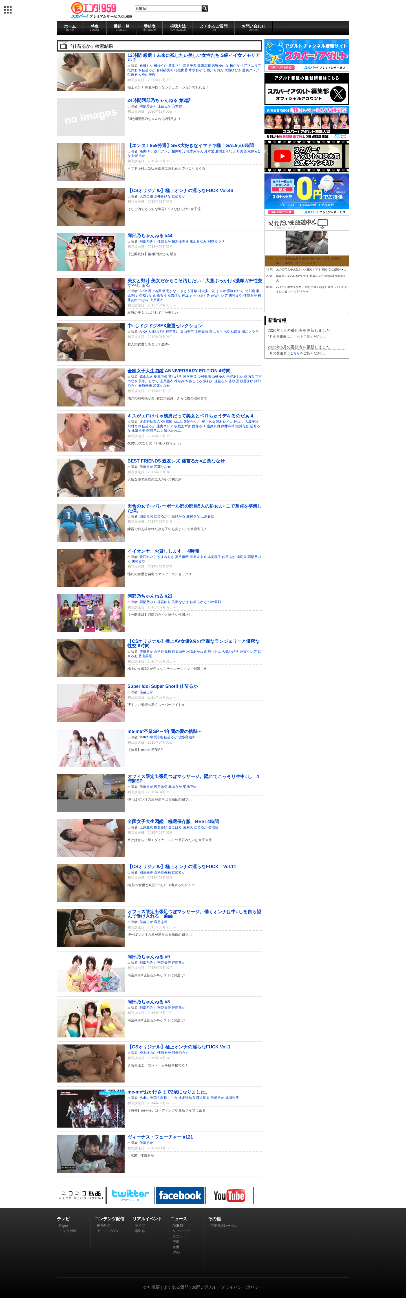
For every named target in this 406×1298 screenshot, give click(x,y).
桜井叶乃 (178, 151)
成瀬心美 (232, 1098)
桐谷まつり (216, 241)
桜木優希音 (180, 241)
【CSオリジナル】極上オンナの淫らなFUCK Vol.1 (178, 1046)
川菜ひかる (176, 516)
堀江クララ (250, 332)
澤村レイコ (224, 422)
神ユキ (187, 295)
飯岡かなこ (170, 291)
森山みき (146, 377)
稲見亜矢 (160, 377)
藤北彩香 (203, 1098)
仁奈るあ (134, 75)
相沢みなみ (198, 241)
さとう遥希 (188, 291)
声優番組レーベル (223, 1226)
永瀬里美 (138, 431)
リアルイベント (147, 1218)
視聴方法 (178, 27)
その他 (214, 1218)
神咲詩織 (156, 737)
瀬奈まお (146, 516)
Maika (144, 737)
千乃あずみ (201, 295)
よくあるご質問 (214, 27)
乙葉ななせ (161, 386)
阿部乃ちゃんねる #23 (150, 596)
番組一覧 (121, 27)
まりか (221, 291)
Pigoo (63, 1226)
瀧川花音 (242, 426)
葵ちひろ (175, 377)
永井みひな (162, 196)
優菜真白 (213, 426)
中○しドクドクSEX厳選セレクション (164, 325)
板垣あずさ (182, 426)
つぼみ (143, 300)
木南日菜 (201, 332)
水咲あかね (197, 70)
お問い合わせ (253, 27)
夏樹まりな (223, 151)
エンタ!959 (67, 1231)
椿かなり (236, 66)
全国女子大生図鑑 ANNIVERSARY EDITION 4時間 (178, 370)
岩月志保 (160, 787)
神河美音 (190, 377)
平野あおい (234, 377)
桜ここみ (170, 1098)
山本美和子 (212, 557)
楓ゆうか (160, 66)
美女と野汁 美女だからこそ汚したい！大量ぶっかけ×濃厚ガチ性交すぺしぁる (194, 283)
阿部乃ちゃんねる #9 (148, 956)
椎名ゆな (145, 295)
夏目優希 (182, 557)
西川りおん (215, 70)
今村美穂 (204, 377)
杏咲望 (234, 381)
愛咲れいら (235, 291)
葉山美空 (187, 332)
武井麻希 (228, 426)
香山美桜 (148, 75)
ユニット (179, 1236)
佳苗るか (148, 70)
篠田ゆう (146, 151)
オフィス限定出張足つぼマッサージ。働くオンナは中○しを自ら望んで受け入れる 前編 (194, 914)
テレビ (63, 1218)
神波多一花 (206, 291)
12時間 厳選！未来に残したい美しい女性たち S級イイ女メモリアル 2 (193, 57)
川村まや (235, 295)
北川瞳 (250, 291)
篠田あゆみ (174, 422)
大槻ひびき (232, 70)
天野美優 (240, 151)
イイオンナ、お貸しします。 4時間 (163, 551)
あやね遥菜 (232, 332)
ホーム (70, 27)
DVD (176, 1252)
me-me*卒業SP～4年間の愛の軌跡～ (164, 731)
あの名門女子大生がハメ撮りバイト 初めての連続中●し (311, 269)
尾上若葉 (155, 291)
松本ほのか (148, 1053)
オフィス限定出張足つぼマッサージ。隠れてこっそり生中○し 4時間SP (193, 778)
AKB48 (178, 1226)
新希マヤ (175, 66)
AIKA (143, 291)
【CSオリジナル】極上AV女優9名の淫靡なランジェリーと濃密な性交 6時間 (193, 643)
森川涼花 (204, 66)
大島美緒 (252, 422)
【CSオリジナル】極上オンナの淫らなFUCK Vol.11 (181, 866)
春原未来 (145, 386)
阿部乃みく (148, 106)
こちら (295, 337)
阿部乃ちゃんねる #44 (150, 235)
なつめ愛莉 (212, 602)
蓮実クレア (250, 70)
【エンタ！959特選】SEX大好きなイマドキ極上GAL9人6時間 (190, 145)
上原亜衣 (156, 300)
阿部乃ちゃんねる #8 (148, 1001)
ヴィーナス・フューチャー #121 (160, 1136)
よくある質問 (176, 1287)
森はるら (216, 332)
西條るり (160, 295)
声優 (176, 1242)
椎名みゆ (181, 381)
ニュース (178, 1218)
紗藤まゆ (246, 381)
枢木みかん (194, 151)
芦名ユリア (252, 66)
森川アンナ (162, 151)
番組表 (150, 27)
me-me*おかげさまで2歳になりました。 (168, 1091)
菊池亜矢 (190, 787)
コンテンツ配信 (109, 1218)
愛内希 (249, 377)
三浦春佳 (207, 516)
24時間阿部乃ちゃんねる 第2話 (159, 100)
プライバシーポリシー (242, 1287)
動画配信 (104, 1226)
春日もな (146, 66)
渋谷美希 (190, 66)
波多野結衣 (148, 422)
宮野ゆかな (220, 66)
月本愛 (209, 151)
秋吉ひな (174, 295)
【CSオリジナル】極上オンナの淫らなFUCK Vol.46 (180, 190)
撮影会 (140, 1231)
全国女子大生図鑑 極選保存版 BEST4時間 (173, 821)
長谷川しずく (148, 381)
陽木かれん (172, 431)
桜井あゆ (134, 70)
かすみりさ (165, 557)
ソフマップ (181, 1231)
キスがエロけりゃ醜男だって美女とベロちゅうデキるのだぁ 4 (190, 415)
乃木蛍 (177, 106)
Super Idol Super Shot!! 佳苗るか (162, 686)
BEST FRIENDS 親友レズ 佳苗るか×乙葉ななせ (176, 460)
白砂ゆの (218, 377)
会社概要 (151, 1287)
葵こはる (195, 381)
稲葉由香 (181, 70)
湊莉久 (208, 381)
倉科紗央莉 (164, 70)
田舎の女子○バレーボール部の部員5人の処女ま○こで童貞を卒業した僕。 (194, 508)
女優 (176, 1247)
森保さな (193, 516)
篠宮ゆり (164, 602)
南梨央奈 (164, 962)
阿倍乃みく (180, 1053)
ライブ (140, 1226)
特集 (95, 27)
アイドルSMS (107, 1231)
